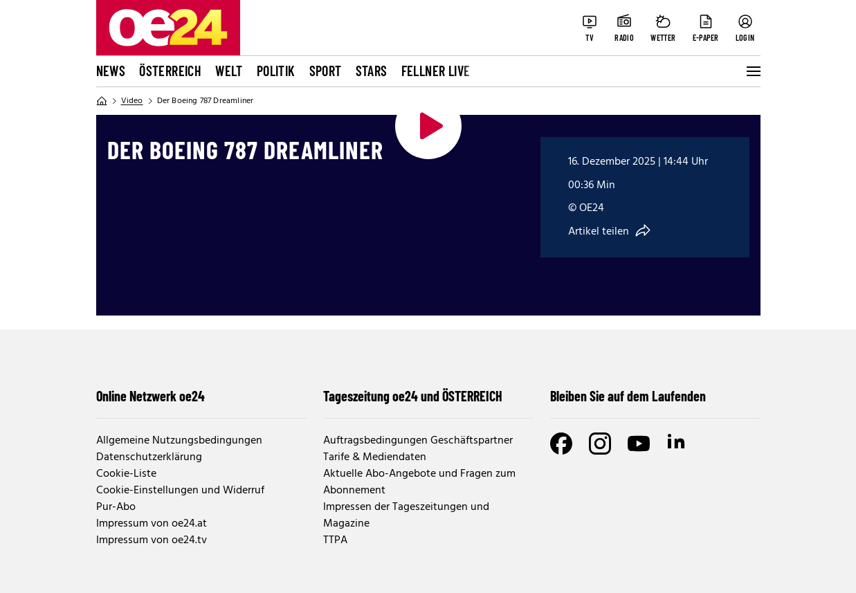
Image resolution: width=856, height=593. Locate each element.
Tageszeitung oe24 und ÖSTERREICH (412, 395)
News (111, 70)
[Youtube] (639, 443)
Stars (372, 70)
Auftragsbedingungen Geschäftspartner (418, 441)
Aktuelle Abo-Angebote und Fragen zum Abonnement (419, 482)
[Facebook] (561, 443)
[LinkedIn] (677, 443)
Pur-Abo (116, 507)
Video (132, 101)
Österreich (170, 70)
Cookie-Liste (126, 474)
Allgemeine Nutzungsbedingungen (179, 441)
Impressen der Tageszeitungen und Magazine (406, 515)
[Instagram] (600, 443)
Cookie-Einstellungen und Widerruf (180, 491)
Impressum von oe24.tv (151, 540)
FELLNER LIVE (436, 70)
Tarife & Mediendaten (374, 457)
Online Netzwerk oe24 (150, 395)
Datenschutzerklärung (149, 457)
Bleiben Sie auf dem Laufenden (628, 395)
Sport (325, 70)
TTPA (335, 540)
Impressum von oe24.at (151, 524)
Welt (229, 70)
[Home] (101, 101)
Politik (276, 70)
